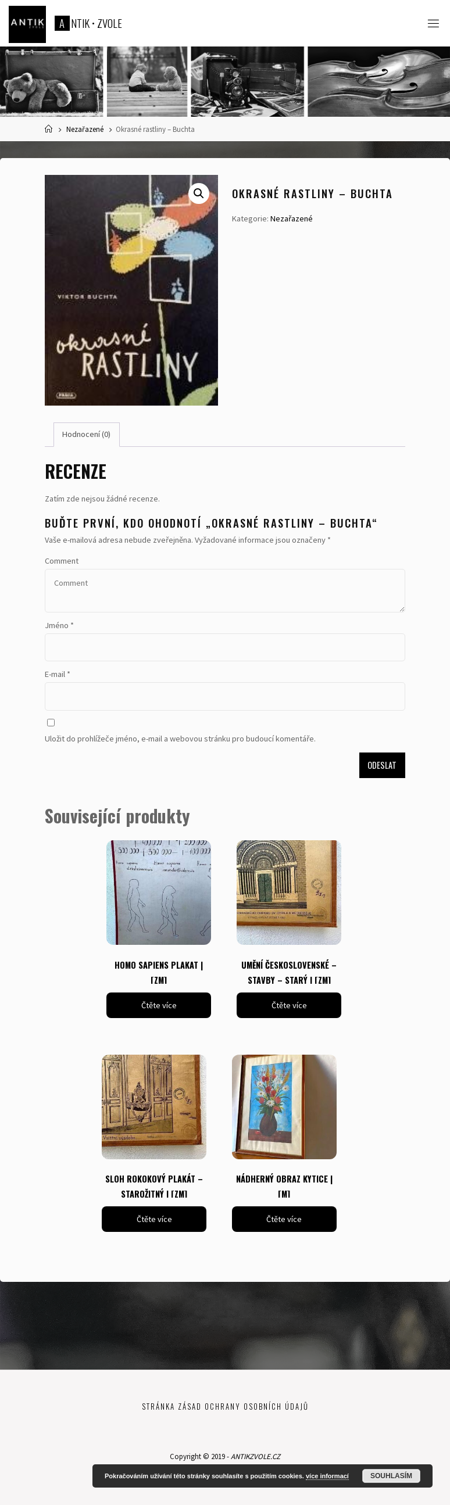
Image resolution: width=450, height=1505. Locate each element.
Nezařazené (84, 129)
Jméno (59, 625)
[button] (198, 193)
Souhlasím (391, 1476)
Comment (61, 561)
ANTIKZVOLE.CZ (255, 1456)
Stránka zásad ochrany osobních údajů (225, 1406)
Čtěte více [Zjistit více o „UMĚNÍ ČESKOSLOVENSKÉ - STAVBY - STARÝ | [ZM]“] (289, 1005)
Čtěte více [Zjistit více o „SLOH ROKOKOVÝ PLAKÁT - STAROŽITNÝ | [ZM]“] (154, 1219)
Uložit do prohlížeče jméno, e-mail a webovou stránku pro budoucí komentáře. (180, 738)
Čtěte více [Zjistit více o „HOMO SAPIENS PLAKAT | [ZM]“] (159, 1005)
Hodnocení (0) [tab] (86, 434)
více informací (327, 1475)
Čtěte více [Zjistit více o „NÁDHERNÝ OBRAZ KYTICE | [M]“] (284, 1219)
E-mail (57, 674)
